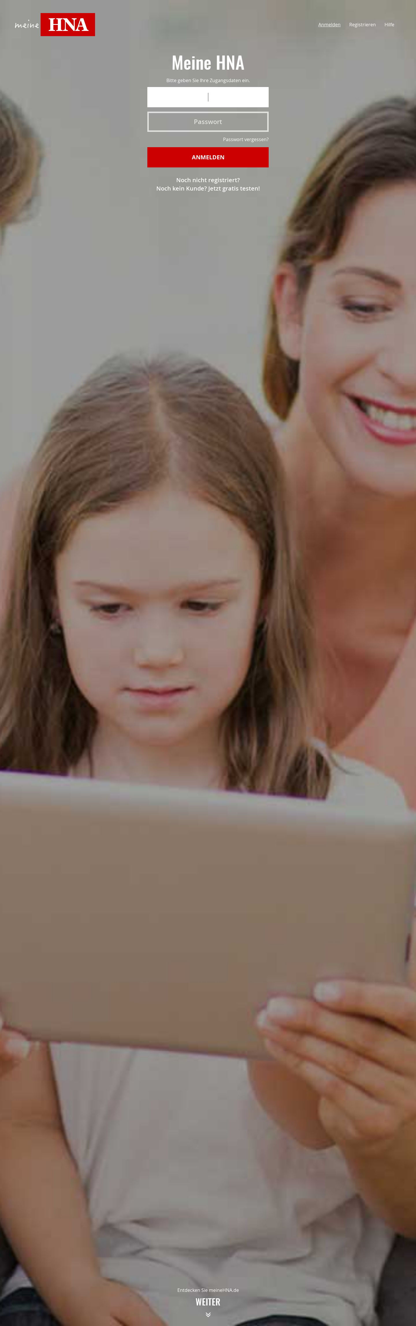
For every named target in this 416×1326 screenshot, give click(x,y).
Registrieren (362, 24)
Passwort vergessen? (246, 139)
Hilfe (389, 24)
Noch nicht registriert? (208, 180)
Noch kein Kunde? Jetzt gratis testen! (208, 188)
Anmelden (329, 24)
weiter (208, 1310)
